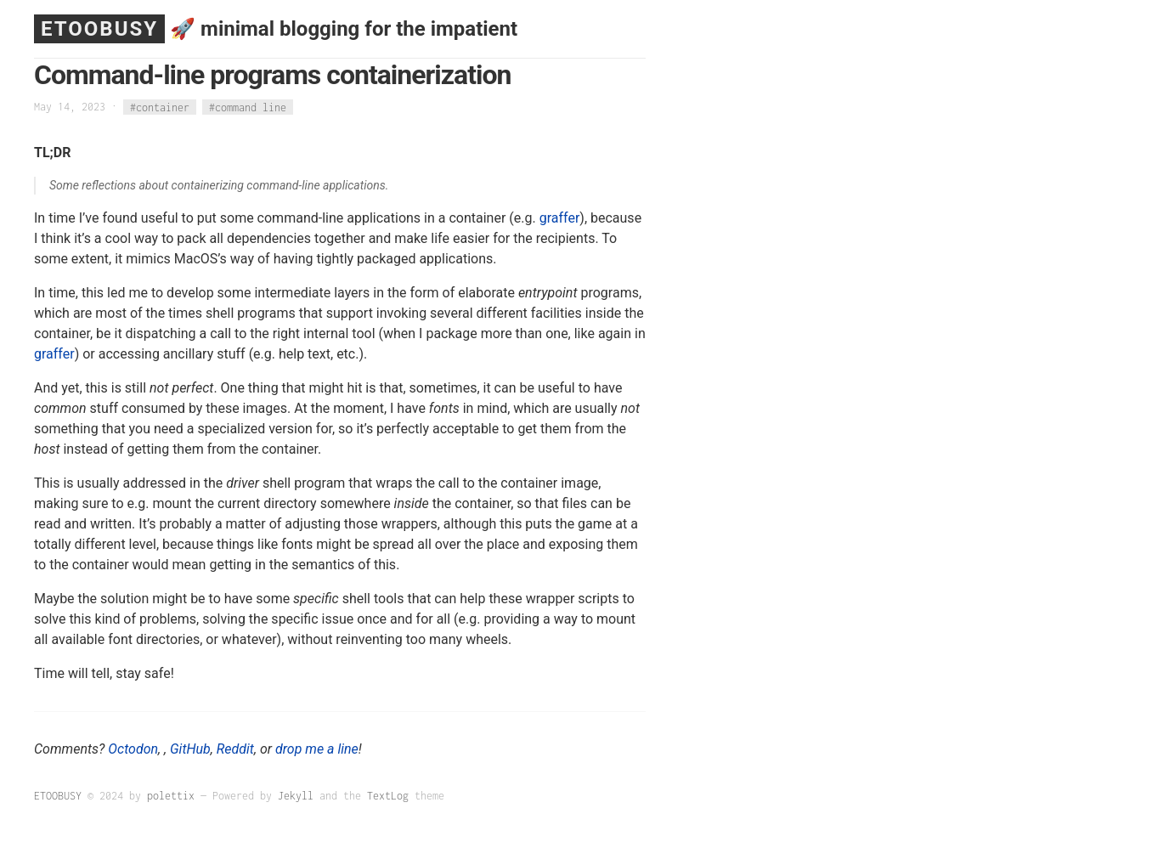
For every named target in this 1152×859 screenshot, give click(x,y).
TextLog (388, 795)
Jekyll (295, 795)
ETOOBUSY (99, 29)
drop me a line (317, 749)
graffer (559, 218)
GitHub (190, 749)
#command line (247, 106)
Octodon (133, 749)
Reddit (235, 749)
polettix (171, 795)
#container (159, 106)
